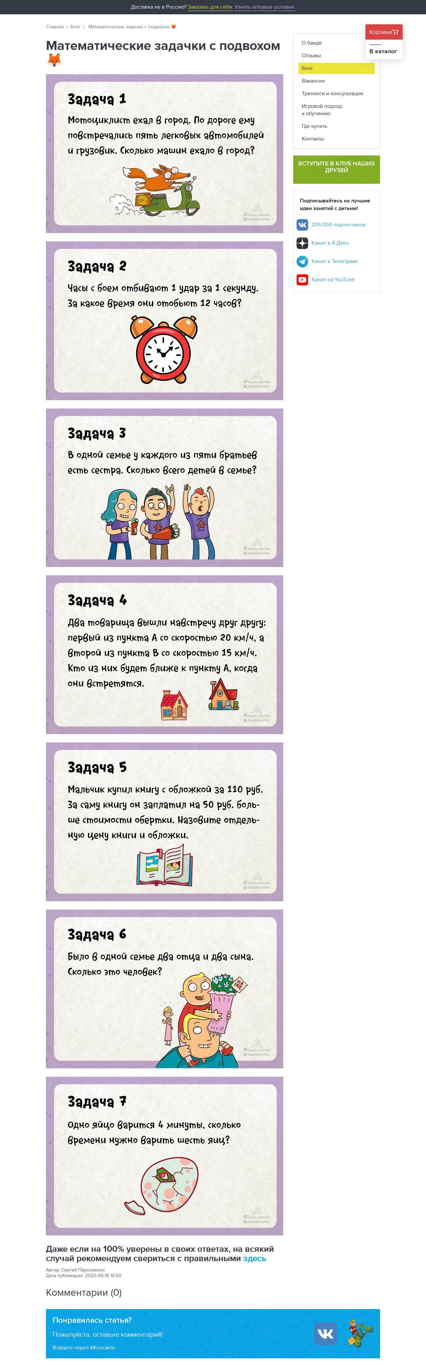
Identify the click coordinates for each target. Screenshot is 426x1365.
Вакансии (313, 81)
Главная (55, 26)
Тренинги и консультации (332, 93)
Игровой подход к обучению (322, 110)
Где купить (314, 126)
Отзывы (311, 55)
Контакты (313, 138)
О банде (312, 43)
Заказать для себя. (210, 7)
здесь (254, 1258)
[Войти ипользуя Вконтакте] (325, 1333)
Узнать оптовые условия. (265, 7)
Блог (76, 26)
